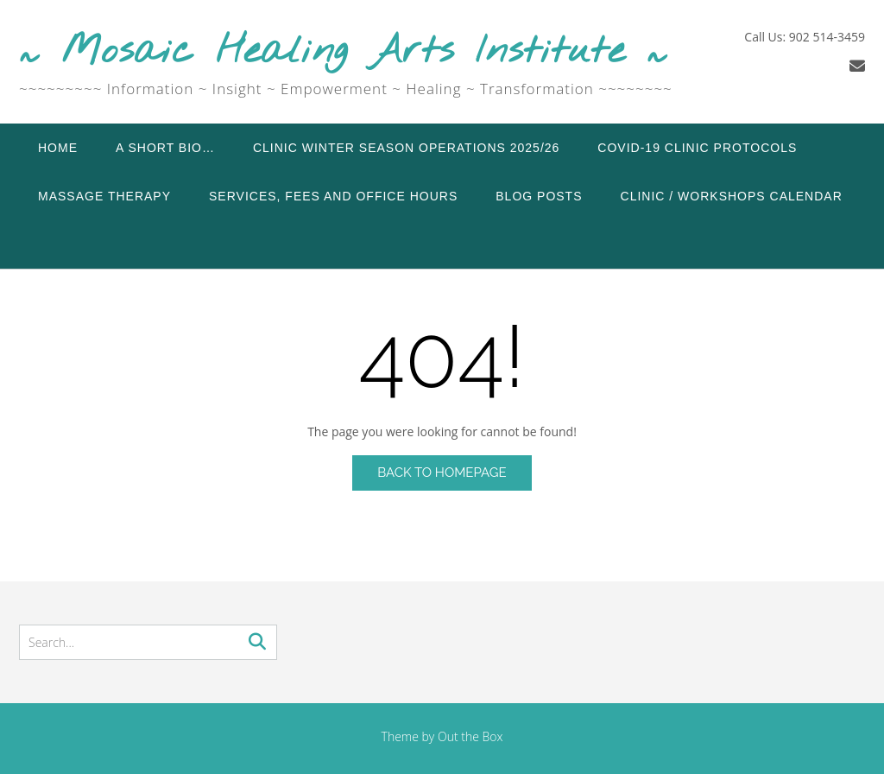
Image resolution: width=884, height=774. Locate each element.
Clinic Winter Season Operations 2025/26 (406, 148)
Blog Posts (539, 196)
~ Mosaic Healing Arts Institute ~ (343, 52)
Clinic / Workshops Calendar (732, 196)
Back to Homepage (441, 472)
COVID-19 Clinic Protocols (697, 148)
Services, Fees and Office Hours (333, 196)
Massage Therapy (104, 196)
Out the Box (470, 736)
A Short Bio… (165, 148)
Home (58, 148)
